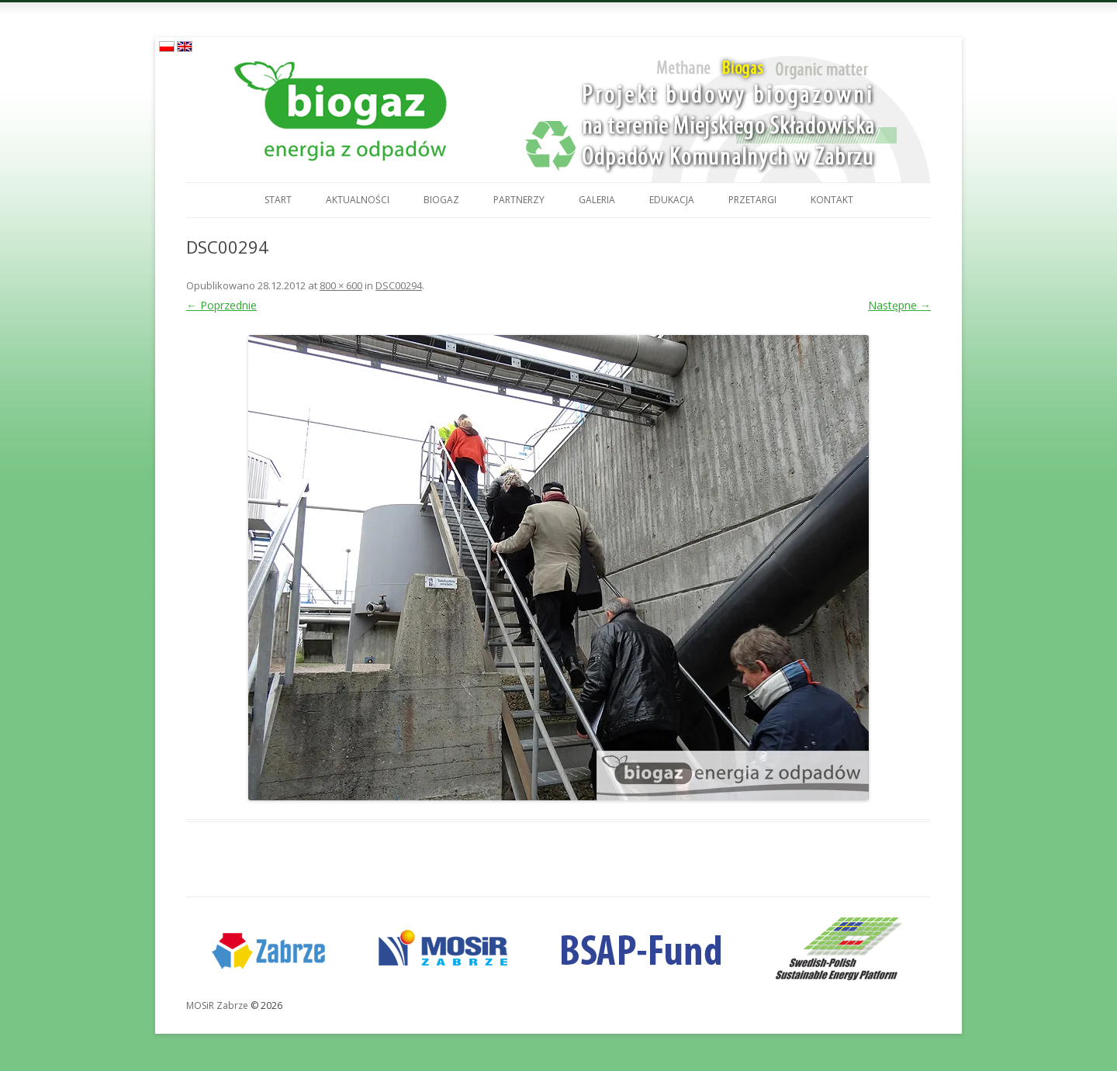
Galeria (597, 199)
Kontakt (832, 199)
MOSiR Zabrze (217, 1005)
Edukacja (671, 199)
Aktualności (357, 199)
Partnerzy (519, 199)
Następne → (899, 305)
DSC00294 (398, 285)
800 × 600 (341, 285)
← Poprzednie (221, 305)
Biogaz (441, 199)
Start (278, 199)
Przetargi (752, 199)
